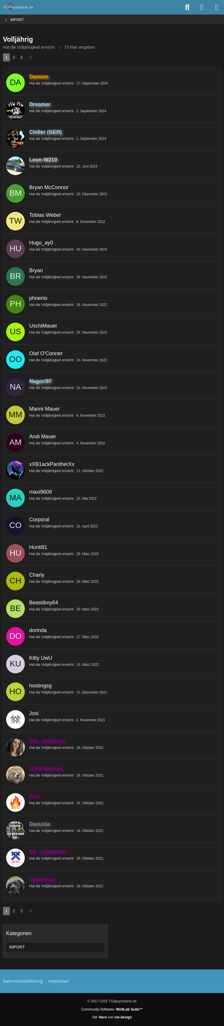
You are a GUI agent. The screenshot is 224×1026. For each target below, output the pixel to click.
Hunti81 (38, 547)
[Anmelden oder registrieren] (202, 7)
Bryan (36, 270)
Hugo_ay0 (41, 243)
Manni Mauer (44, 409)
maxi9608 (40, 492)
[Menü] (216, 7)
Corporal (39, 519)
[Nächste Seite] (30, 57)
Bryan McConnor (49, 187)
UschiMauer (43, 326)
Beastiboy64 (43, 603)
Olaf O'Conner (46, 353)
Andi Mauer (42, 436)
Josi (33, 713)
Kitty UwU (40, 658)
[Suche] (187, 7)
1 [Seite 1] (6, 57)
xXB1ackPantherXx (51, 464)
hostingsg (40, 686)
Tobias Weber (45, 215)
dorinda (38, 630)
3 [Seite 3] (21, 57)
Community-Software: (112, 1009)
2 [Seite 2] (14, 57)
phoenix (38, 298)
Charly (36, 575)
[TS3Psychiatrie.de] (18, 7)
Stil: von (112, 1017)
